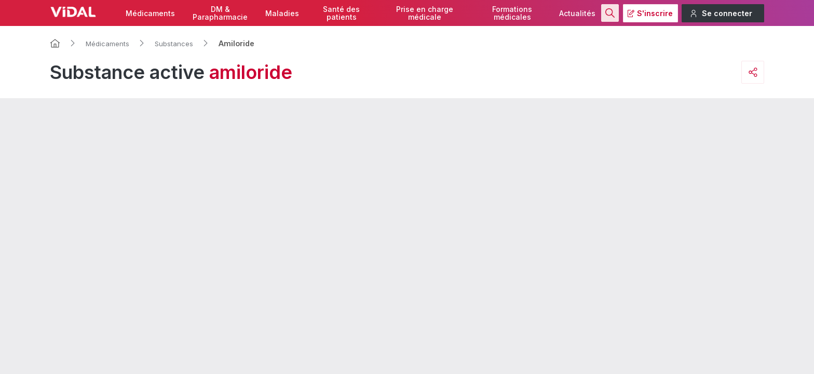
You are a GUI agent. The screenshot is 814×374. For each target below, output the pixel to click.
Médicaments (150, 13)
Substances (174, 43)
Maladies (282, 13)
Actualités (577, 13)
